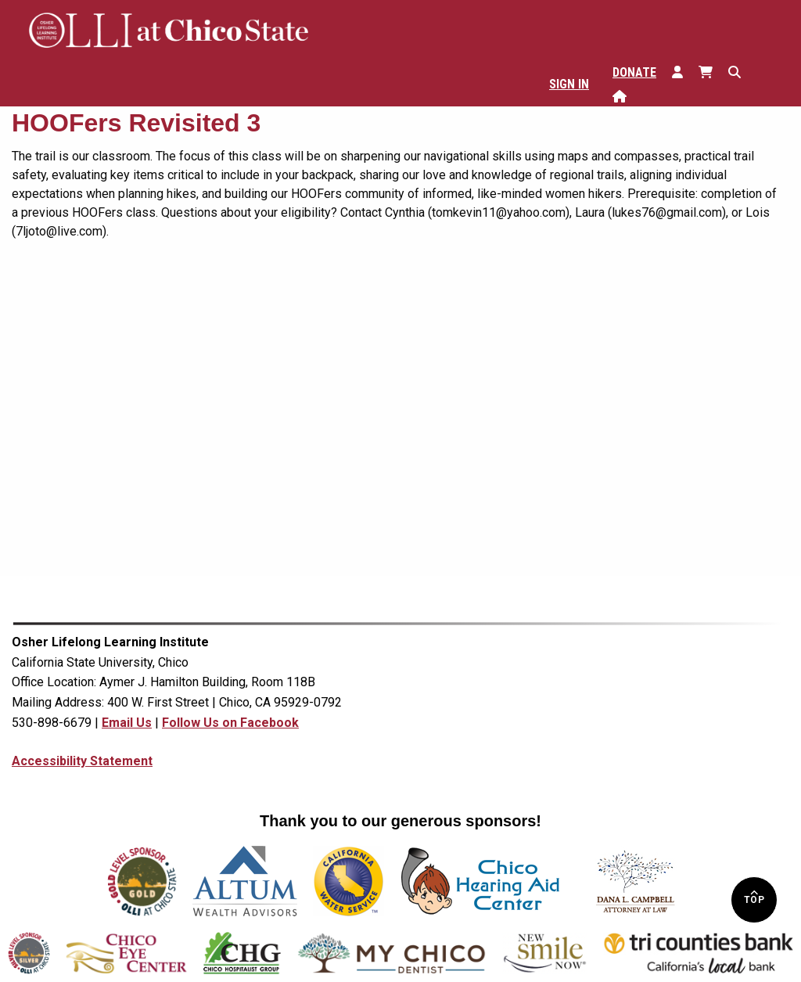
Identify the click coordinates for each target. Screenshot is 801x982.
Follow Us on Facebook (230, 722)
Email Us (127, 722)
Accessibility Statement (82, 761)
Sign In (569, 84)
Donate (634, 72)
